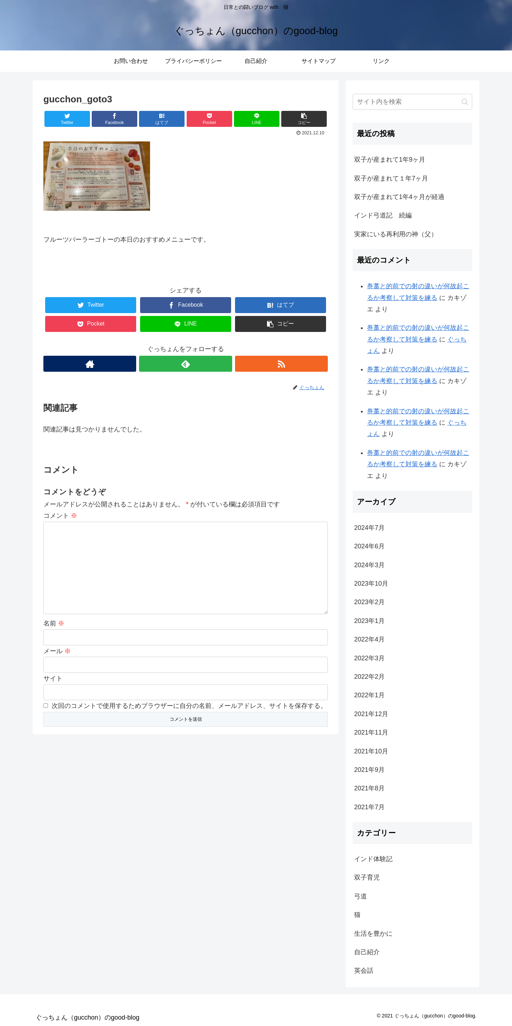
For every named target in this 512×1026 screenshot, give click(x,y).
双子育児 (367, 877)
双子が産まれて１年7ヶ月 (391, 178)
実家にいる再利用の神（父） (395, 234)
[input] (412, 102)
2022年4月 (369, 639)
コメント (60, 515)
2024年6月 (369, 546)
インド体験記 (373, 859)
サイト (53, 678)
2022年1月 (369, 695)
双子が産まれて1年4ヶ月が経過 (399, 196)
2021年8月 (369, 788)
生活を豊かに (373, 933)
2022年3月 (369, 658)
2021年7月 (369, 807)
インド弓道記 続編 (383, 215)
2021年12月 (371, 714)
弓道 (360, 896)
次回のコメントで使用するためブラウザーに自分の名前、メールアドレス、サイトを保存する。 (189, 705)
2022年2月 (369, 676)
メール (57, 651)
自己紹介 (367, 952)
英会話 (363, 970)
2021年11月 (371, 732)
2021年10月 (371, 751)
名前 (53, 623)
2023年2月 (369, 602)
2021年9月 (369, 769)
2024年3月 (369, 565)
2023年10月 (371, 583)
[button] (465, 102)
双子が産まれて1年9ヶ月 (389, 159)
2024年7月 (369, 527)
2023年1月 (369, 620)
